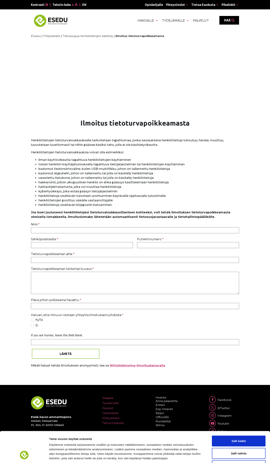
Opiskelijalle (154, 4)
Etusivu (36, 36)
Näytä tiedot (200, 455)
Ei (34, 325)
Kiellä (238, 438)
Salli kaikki (239, 413)
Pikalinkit (228, 4)
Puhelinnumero (150, 239)
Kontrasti (39, 4)
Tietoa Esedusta (203, 4)
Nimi (35, 224)
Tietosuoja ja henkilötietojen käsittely (88, 36)
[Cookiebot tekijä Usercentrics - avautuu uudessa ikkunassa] (24, 455)
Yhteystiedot (175, 4)
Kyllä (37, 319)
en (84, 4)
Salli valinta (239, 426)
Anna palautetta (167, 401)
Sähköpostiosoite (44, 239)
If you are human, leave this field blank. (57, 335)
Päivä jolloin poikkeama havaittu (56, 300)
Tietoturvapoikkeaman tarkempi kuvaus (62, 269)
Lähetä (66, 353)
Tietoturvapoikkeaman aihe (52, 254)
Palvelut (201, 20)
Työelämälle (175, 20)
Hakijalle (148, 20)
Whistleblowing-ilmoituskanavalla (137, 365)
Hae (229, 20)
